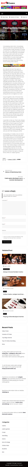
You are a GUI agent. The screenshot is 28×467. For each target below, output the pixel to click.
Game (4, 439)
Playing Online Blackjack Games (13, 316)
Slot (3, 452)
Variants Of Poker (14, 17)
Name (4, 218)
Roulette (4, 449)
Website (4, 230)
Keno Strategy (6, 442)
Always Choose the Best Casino (13, 272)
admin (19, 159)
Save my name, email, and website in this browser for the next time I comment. (13, 237)
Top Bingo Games (7, 337)
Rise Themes (19, 465)
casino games (6, 269)
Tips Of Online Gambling (8, 341)
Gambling (4, 435)
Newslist (7, 465)
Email (3, 224)
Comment (5, 200)
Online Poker (5, 445)
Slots (3, 344)
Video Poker (5, 17)
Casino (5, 291)
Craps (3, 432)
